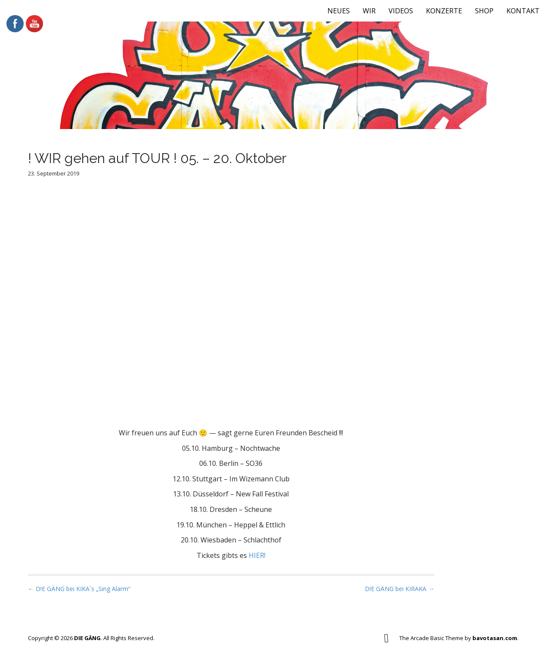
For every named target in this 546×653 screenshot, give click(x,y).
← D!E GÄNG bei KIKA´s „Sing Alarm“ (79, 589)
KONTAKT (523, 10)
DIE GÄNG (87, 638)
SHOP (484, 10)
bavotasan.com (494, 638)
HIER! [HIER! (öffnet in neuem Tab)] (257, 555)
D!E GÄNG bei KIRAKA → (399, 589)
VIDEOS (401, 10)
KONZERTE (444, 10)
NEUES (338, 10)
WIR (369, 10)
